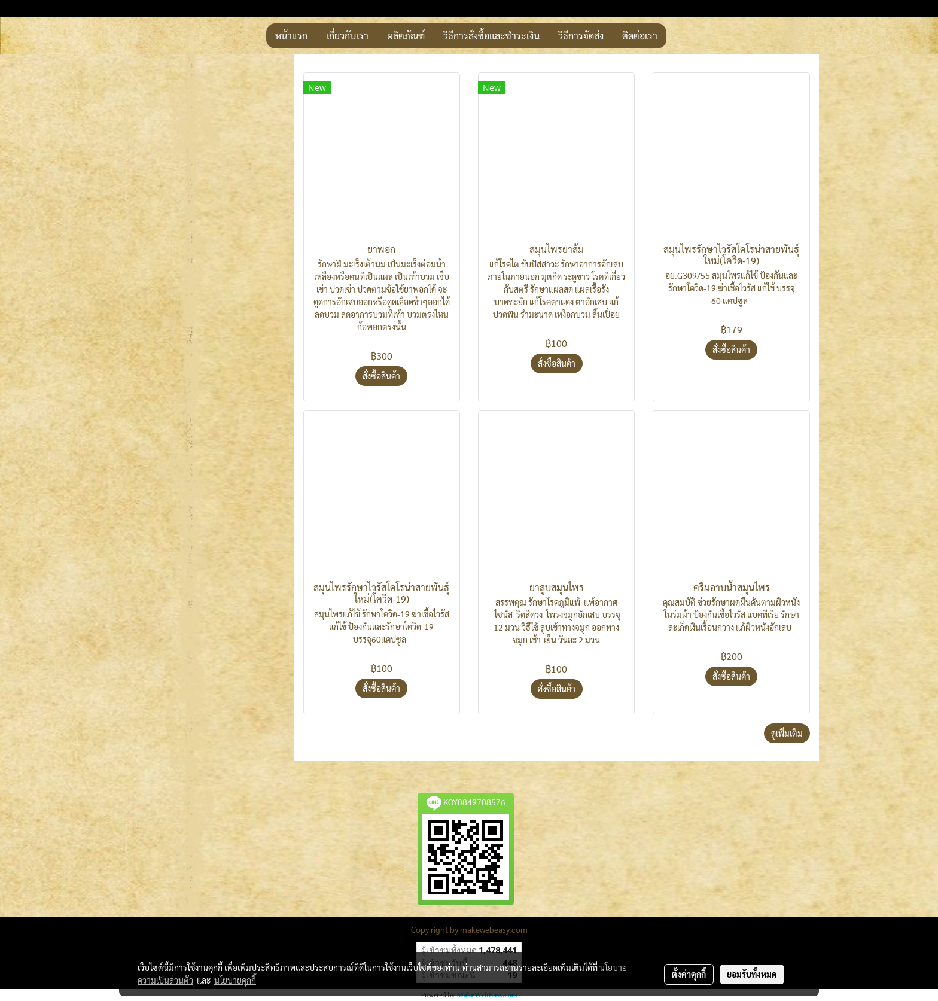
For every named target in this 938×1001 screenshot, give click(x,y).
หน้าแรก (291, 35)
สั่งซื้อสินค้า (381, 375)
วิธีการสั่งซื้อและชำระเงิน (491, 35)
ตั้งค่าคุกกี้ (689, 974)
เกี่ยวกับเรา (347, 35)
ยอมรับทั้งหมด (752, 974)
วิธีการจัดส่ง (581, 35)
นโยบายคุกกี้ (235, 980)
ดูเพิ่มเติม (787, 733)
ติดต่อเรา (639, 35)
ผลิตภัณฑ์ (406, 35)
